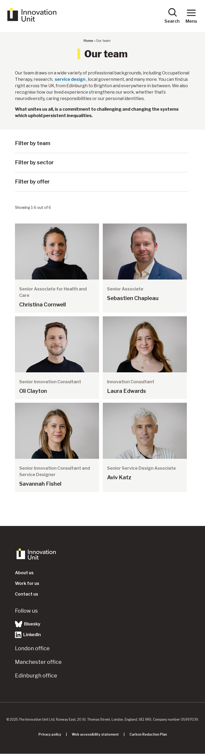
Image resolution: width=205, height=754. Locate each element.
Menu (191, 15)
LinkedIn (28, 635)
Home (88, 41)
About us (24, 572)
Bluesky (27, 624)
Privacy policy (49, 734)
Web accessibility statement (95, 734)
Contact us (26, 594)
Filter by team (32, 143)
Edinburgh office (36, 675)
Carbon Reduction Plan (148, 734)
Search (172, 15)
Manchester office (38, 662)
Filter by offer (32, 181)
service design (70, 79)
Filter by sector (34, 162)
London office (32, 648)
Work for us (27, 583)
